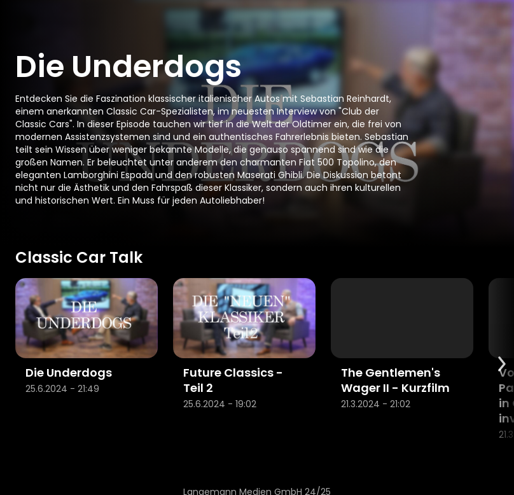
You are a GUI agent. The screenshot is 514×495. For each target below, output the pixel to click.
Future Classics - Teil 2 (233, 380)
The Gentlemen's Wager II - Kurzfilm (395, 380)
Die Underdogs (68, 372)
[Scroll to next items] (501, 364)
